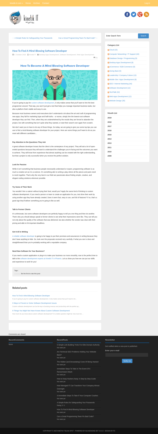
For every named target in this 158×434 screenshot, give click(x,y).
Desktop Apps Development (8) (121, 63)
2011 (109, 147)
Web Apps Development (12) (120, 96)
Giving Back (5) (115, 71)
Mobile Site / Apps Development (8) (123, 79)
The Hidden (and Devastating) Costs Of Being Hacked (77, 362)
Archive (36, 3)
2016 (109, 131)
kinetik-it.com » (16, 3)
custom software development (42, 103)
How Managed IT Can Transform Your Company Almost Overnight (78, 387)
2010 (109, 152)
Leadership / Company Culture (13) (123, 75)
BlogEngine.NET (92, 431)
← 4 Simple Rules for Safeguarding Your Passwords (32, 38)
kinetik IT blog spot (65, 431)
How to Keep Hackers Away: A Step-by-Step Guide (76, 379)
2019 (109, 118)
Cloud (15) (113, 50)
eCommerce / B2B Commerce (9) (122, 67)
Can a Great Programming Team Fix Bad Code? (75, 416)
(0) (96, 58)
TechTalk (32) (114, 92)
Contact (45, 3)
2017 (109, 126)
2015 (109, 135)
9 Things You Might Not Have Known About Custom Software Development (41, 311)
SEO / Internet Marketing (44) (120, 84)
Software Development (68, 55)
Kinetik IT (32, 55)
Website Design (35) (117, 101)
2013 (109, 143)
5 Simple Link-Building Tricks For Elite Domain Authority (78, 345)
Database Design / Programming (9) (123, 58)
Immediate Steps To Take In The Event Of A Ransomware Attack (73, 370)
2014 (109, 139)
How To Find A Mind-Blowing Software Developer (39, 50)
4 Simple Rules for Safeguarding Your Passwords (76, 403)
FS (114, 431)
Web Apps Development (85, 55)
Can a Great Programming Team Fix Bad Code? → (78, 38)
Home (28, 3)
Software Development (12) (119, 88)
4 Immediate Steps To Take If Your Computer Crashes (77, 396)
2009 (109, 156)
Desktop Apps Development (49, 55)
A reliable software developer (23, 236)
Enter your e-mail (112, 351)
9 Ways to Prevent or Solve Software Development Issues (34, 303)
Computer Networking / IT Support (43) (124, 54)
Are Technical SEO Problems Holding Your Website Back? (76, 353)
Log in (147, 3)
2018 (109, 122)
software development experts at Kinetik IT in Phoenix (41, 259)
